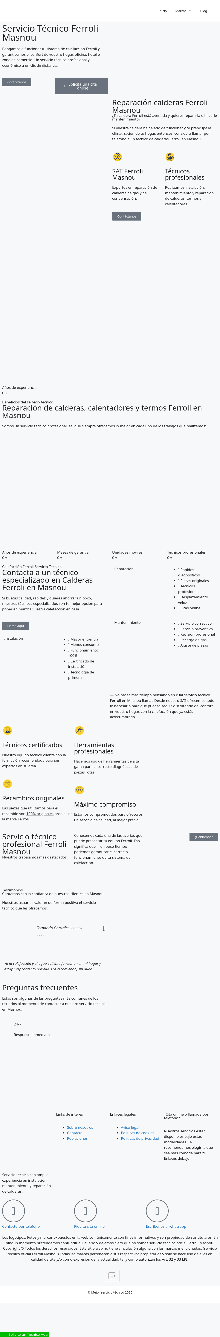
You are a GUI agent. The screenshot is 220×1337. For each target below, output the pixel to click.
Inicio (163, 11)
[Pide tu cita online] (85, 1211)
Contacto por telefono (21, 1226)
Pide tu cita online (89, 1226)
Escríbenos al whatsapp (166, 1226)
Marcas (185, 10)
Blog (203, 11)
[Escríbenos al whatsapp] (157, 1211)
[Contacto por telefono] (13, 1211)
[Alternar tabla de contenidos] (110, 1276)
